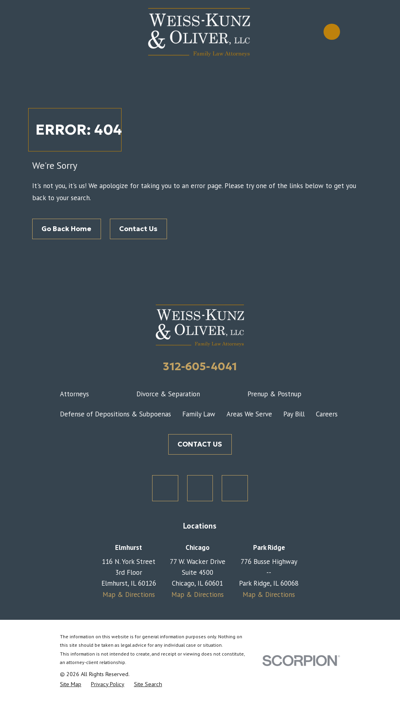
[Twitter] (165, 488)
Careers (327, 414)
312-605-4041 (200, 366)
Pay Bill (294, 414)
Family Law (198, 414)
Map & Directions (129, 594)
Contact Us (138, 228)
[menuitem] (70, 684)
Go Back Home (66, 228)
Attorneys (74, 393)
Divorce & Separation (168, 393)
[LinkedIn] (235, 488)
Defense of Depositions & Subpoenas (115, 414)
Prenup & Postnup (274, 393)
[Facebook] (200, 488)
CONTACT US (199, 444)
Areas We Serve (249, 414)
